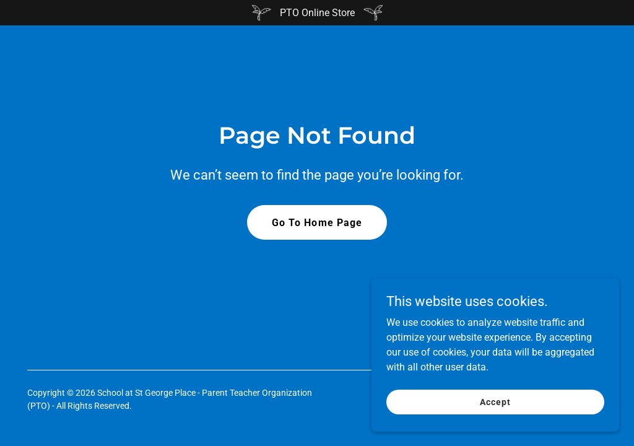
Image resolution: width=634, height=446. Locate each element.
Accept (495, 410)
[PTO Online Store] (317, 12)
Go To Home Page (317, 223)
